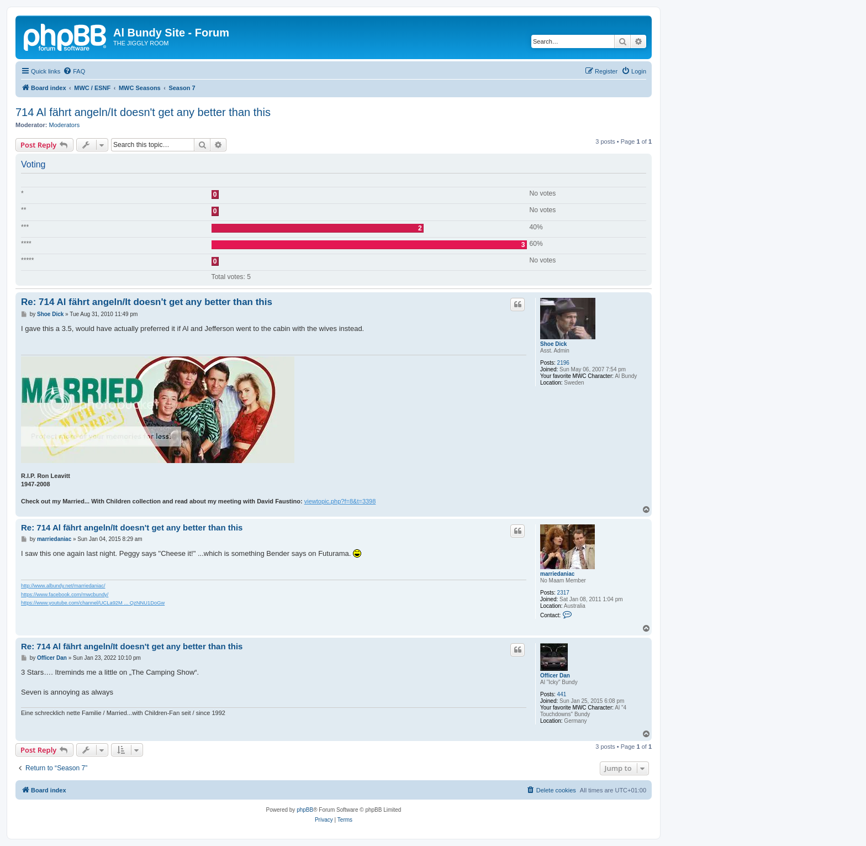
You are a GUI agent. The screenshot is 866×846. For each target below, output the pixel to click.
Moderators (64, 125)
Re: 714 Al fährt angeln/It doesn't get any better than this (146, 302)
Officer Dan (555, 675)
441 (562, 694)
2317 (563, 593)
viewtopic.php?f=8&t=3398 (340, 501)
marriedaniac (557, 574)
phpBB (305, 810)
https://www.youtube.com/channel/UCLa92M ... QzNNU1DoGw (93, 603)
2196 (563, 363)
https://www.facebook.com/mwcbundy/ (64, 594)
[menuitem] (74, 71)
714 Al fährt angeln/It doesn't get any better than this (143, 112)
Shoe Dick (553, 344)
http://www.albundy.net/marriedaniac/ (63, 585)
